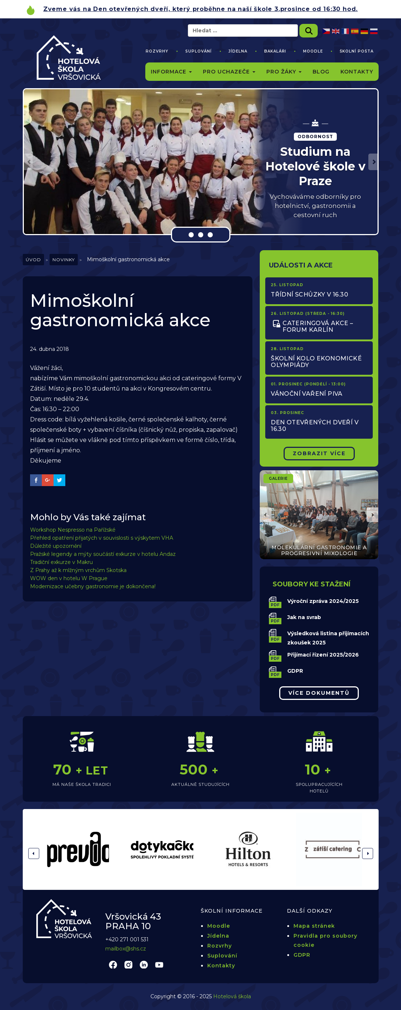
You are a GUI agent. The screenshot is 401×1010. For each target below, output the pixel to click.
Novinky (63, 259)
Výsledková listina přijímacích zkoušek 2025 (328, 638)
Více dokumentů (319, 693)
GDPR (295, 671)
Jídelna (238, 51)
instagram (128, 964)
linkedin (144, 964)
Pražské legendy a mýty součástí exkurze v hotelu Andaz (103, 554)
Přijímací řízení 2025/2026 (323, 654)
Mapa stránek (314, 926)
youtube (159, 964)
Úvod (33, 259)
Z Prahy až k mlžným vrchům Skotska (78, 570)
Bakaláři (275, 51)
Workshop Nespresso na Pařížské (73, 529)
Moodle (313, 51)
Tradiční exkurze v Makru (61, 562)
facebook (113, 964)
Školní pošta (356, 51)
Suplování (198, 51)
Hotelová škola (232, 996)
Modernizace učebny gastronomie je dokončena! (93, 586)
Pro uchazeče (229, 71)
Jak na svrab (304, 617)
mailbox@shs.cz (125, 948)
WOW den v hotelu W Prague (68, 578)
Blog (321, 71)
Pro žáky (284, 71)
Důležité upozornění (55, 546)
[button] (28, 162)
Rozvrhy (157, 51)
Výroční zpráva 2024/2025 (323, 601)
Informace (171, 71)
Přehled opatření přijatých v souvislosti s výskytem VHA (101, 538)
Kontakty (356, 71)
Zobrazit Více (319, 453)
